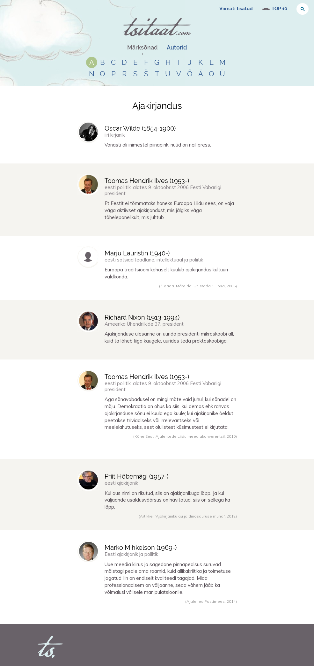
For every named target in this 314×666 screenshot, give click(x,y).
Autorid (177, 47)
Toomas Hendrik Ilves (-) (147, 181)
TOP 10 (279, 8)
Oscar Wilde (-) (140, 128)
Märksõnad (142, 47)
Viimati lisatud (236, 8)
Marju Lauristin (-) (137, 253)
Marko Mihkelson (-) (141, 547)
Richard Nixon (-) (142, 317)
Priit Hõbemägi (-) (136, 476)
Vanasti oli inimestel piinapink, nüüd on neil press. (158, 145)
